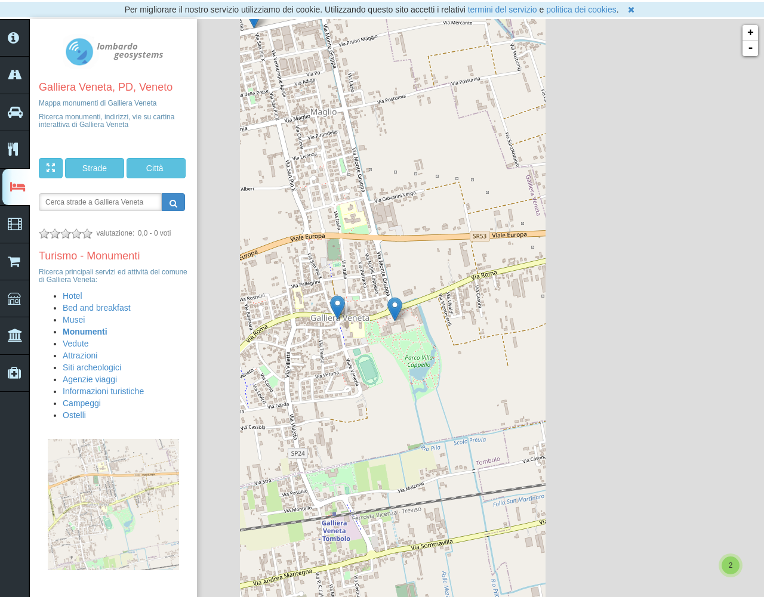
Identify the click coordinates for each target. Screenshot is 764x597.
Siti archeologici (92, 367)
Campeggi (82, 403)
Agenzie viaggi (90, 379)
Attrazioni (80, 355)
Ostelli (74, 415)
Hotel (72, 296)
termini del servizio (502, 9)
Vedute (76, 343)
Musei (74, 319)
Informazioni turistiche (103, 391)
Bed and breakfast (97, 308)
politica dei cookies (581, 9)
